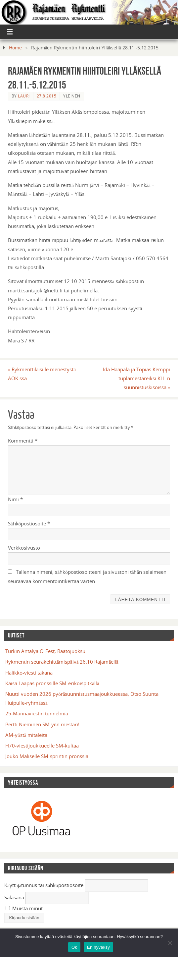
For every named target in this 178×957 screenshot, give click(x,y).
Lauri (24, 96)
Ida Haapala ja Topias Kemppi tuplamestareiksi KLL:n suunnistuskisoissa (136, 378)
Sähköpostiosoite (29, 523)
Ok (74, 947)
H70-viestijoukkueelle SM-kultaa (42, 745)
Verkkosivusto (24, 547)
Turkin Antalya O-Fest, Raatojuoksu (45, 651)
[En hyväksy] (169, 942)
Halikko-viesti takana (29, 672)
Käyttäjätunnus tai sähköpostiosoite (43, 885)
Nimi (15, 499)
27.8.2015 (47, 96)
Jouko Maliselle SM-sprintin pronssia (46, 756)
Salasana (14, 897)
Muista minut (24, 908)
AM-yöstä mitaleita (26, 735)
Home (15, 47)
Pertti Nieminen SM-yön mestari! (42, 724)
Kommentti (22, 440)
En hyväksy (98, 947)
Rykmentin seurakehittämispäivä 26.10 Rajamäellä (61, 661)
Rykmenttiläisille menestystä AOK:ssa (42, 374)
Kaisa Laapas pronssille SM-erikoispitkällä (52, 683)
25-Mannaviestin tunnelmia (36, 713)
